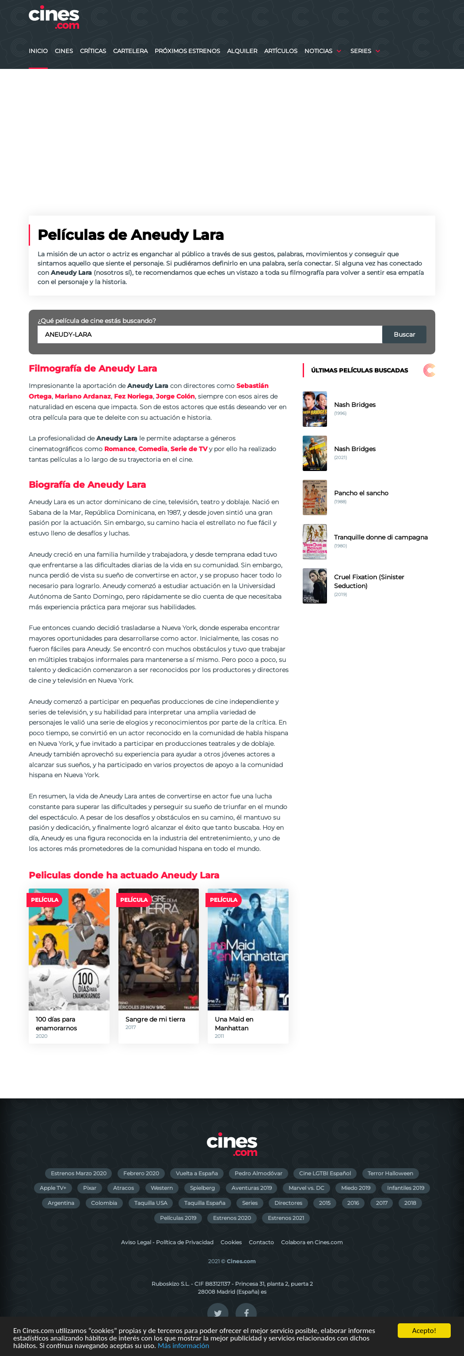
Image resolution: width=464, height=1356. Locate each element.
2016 (353, 1203)
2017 (382, 1203)
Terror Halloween (390, 1173)
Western (162, 1188)
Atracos (123, 1188)
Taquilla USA (150, 1203)
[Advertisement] (232, 135)
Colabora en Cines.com (312, 1242)
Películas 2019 (178, 1218)
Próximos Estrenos (187, 51)
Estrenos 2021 (286, 1218)
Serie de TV (189, 449)
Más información (183, 1346)
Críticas (93, 51)
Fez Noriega (133, 396)
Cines (64, 51)
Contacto (261, 1242)
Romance (119, 449)
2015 (325, 1203)
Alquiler (242, 51)
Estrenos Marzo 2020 (78, 1173)
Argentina (61, 1203)
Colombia (104, 1203)
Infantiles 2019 (405, 1188)
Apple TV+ (53, 1188)
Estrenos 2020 (232, 1218)
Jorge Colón (175, 396)
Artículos (280, 51)
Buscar (404, 334)
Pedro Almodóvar (258, 1173)
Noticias (318, 51)
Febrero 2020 (141, 1173)
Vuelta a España (197, 1173)
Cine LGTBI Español (325, 1173)
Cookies (231, 1242)
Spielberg (202, 1188)
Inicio (38, 51)
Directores (288, 1203)
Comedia (152, 449)
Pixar (89, 1188)
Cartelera (130, 51)
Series (360, 51)
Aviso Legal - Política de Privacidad (167, 1242)
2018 (410, 1203)
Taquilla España (204, 1203)
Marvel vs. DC (306, 1188)
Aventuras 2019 (252, 1188)
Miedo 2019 (355, 1188)
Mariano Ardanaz (83, 396)
